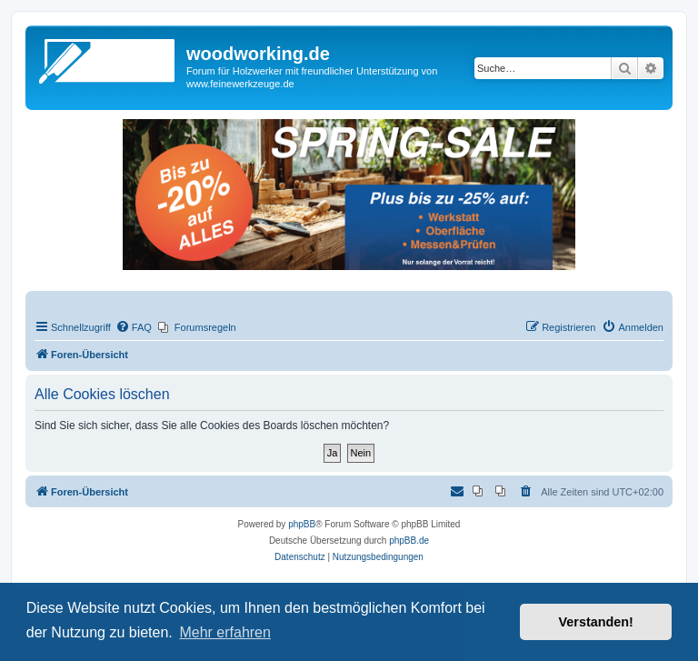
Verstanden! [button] (596, 622)
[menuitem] (133, 327)
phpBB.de (409, 541)
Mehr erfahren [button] (225, 632)
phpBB (301, 524)
